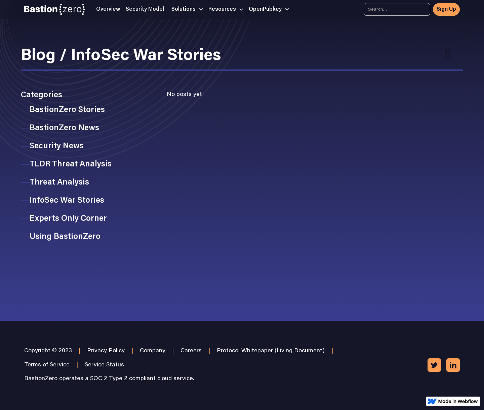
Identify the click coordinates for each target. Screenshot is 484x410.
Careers (191, 351)
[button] (185, 9)
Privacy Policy (106, 351)
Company (152, 351)
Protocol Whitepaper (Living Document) (271, 351)
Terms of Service (47, 365)
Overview (108, 9)
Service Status (104, 365)
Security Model (145, 9)
